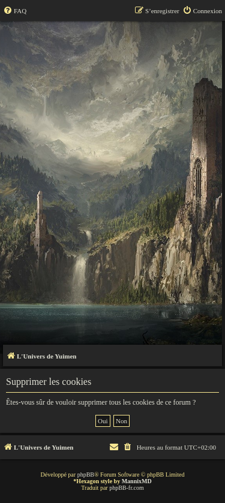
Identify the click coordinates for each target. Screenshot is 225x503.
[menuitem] (14, 11)
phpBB (85, 474)
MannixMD (137, 481)
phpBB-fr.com (126, 487)
